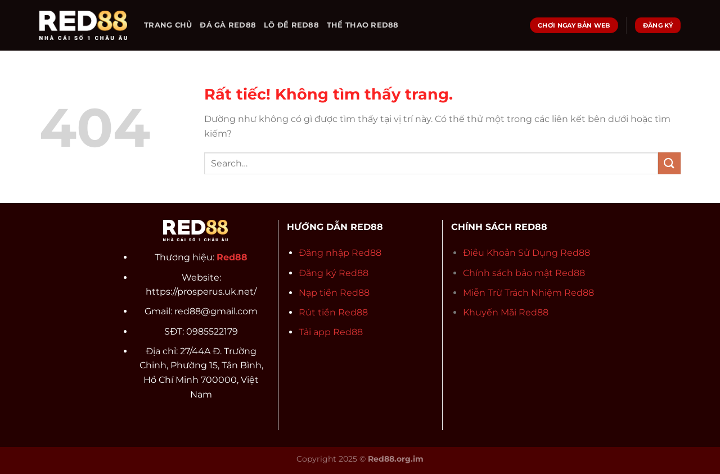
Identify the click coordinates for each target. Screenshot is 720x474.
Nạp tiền (319, 292)
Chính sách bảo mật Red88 (524, 273)
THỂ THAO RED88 (363, 25)
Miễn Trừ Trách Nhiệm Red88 (528, 292)
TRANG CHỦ (168, 25)
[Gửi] (669, 163)
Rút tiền (318, 312)
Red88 (353, 273)
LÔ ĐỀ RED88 (291, 25)
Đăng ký (319, 273)
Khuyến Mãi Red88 (505, 312)
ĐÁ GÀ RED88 (228, 25)
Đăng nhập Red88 (340, 252)
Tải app (316, 332)
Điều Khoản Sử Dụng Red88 (526, 252)
